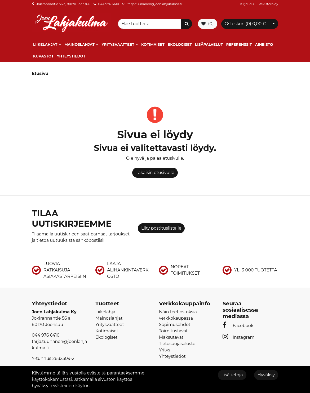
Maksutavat (171, 337)
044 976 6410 (108, 4)
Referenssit (239, 44)
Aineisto (264, 44)
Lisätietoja (232, 374)
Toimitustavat (173, 330)
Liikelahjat (45, 44)
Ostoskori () (245, 23)
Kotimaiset (153, 44)
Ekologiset (180, 44)
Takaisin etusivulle (155, 172)
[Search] (150, 24)
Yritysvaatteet (117, 44)
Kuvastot (43, 56)
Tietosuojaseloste (177, 343)
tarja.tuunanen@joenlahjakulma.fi (154, 4)
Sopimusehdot (174, 324)
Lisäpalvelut (209, 44)
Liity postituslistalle (161, 228)
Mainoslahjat (79, 44)
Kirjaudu (247, 4)
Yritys (164, 349)
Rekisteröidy (268, 4)
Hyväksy (266, 374)
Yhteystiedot (71, 56)
